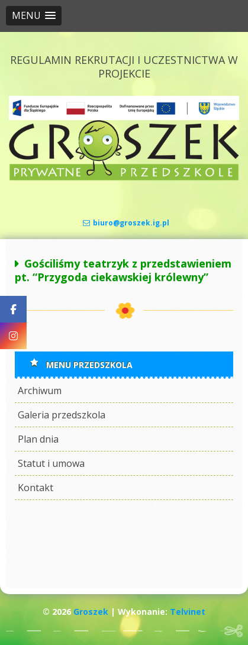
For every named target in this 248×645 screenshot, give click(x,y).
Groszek (90, 611)
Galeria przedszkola (61, 414)
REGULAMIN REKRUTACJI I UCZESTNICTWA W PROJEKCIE (124, 66)
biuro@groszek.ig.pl (126, 223)
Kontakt (35, 487)
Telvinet (187, 611)
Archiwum (40, 390)
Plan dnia (38, 439)
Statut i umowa (51, 463)
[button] (34, 15)
